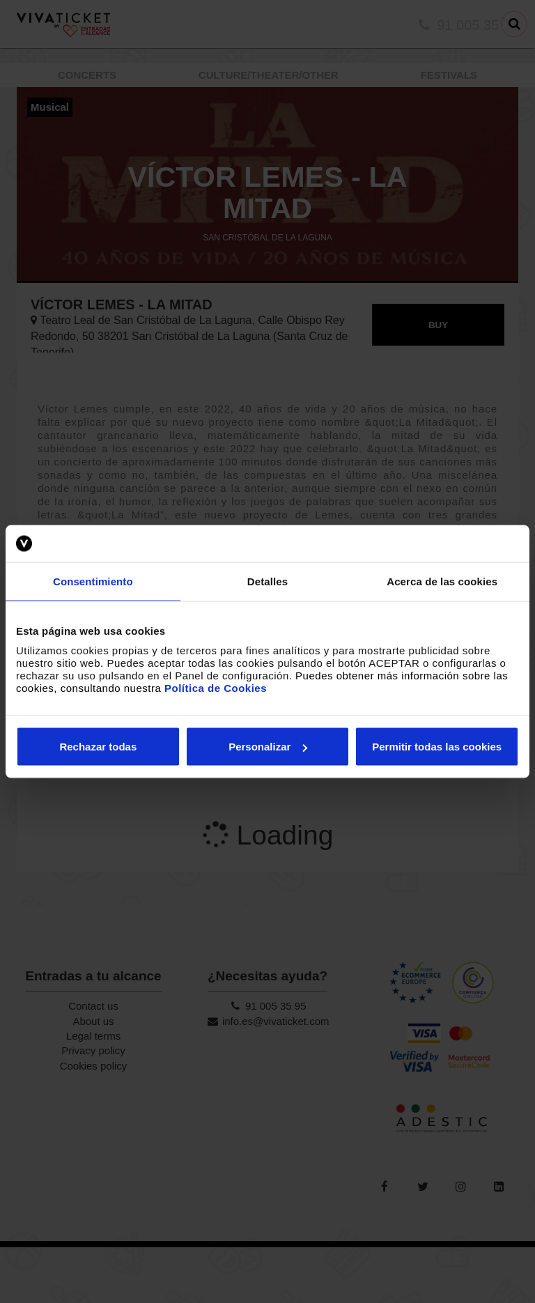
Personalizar (267, 747)
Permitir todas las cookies (437, 747)
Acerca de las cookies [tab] (442, 581)
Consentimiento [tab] (93, 581)
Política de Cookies (215, 688)
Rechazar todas (98, 747)
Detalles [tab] (267, 581)
